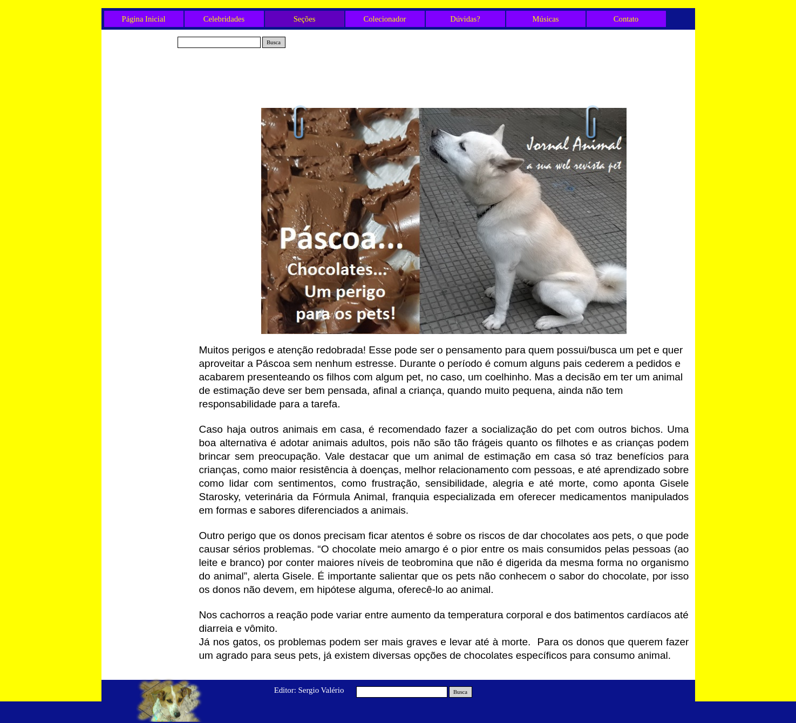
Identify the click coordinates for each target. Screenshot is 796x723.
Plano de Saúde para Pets (149, 291)
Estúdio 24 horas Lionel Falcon (149, 113)
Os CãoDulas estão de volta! (150, 256)
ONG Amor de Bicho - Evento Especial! (150, 149)
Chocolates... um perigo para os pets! (150, 274)
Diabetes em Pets (150, 131)
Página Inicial (144, 19)
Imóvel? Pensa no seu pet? (149, 327)
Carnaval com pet (150, 220)
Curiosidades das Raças (149, 344)
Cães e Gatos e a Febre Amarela (150, 185)
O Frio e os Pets (150, 309)
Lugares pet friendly (150, 166)
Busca (274, 42)
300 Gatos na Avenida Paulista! (150, 238)
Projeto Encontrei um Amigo (149, 203)
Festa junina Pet (150, 362)
